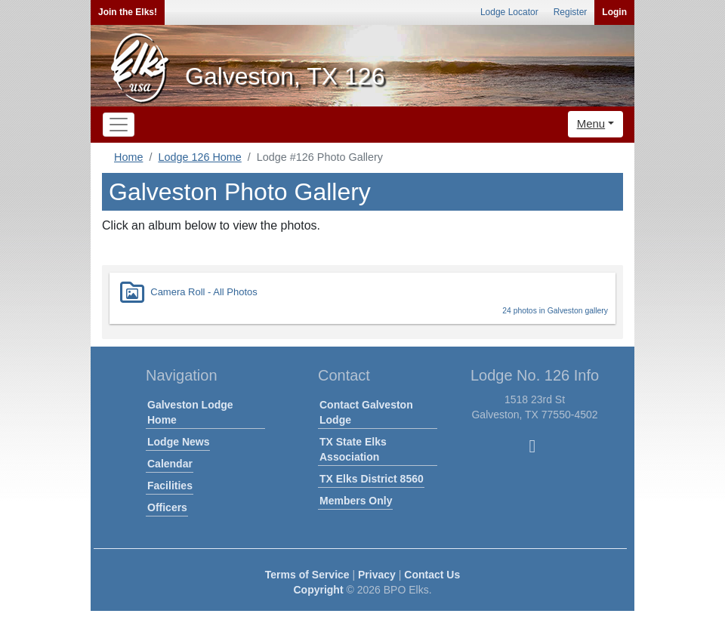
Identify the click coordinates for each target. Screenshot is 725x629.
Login (614, 12)
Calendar (170, 464)
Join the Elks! (127, 12)
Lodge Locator (509, 12)
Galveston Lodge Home (190, 412)
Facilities (170, 485)
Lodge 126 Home (199, 157)
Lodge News (178, 442)
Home (128, 157)
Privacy (377, 575)
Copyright (318, 590)
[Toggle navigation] (118, 125)
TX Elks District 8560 (371, 479)
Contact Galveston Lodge (366, 412)
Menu (591, 123)
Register (571, 12)
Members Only (355, 501)
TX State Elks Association (353, 449)
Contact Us (432, 575)
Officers (167, 507)
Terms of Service (307, 575)
